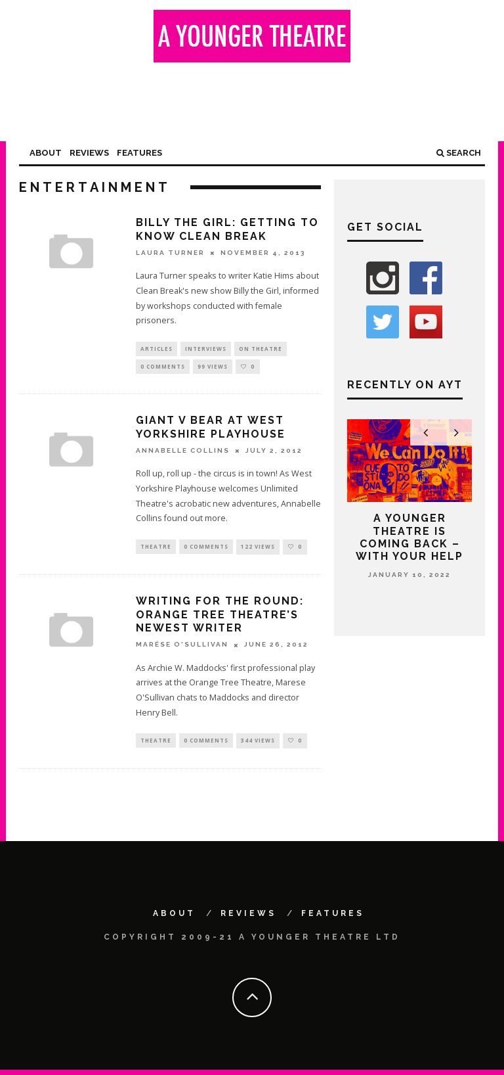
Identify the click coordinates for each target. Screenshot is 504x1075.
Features (139, 153)
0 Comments (162, 368)
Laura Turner (170, 252)
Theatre (155, 549)
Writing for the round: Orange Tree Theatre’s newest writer (220, 619)
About (46, 153)
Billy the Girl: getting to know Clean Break (227, 229)
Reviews (89, 153)
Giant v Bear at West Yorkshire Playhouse (210, 430)
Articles (156, 349)
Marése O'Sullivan (182, 648)
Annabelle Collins (183, 453)
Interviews (205, 349)
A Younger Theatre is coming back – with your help (409, 537)
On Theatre (260, 349)
